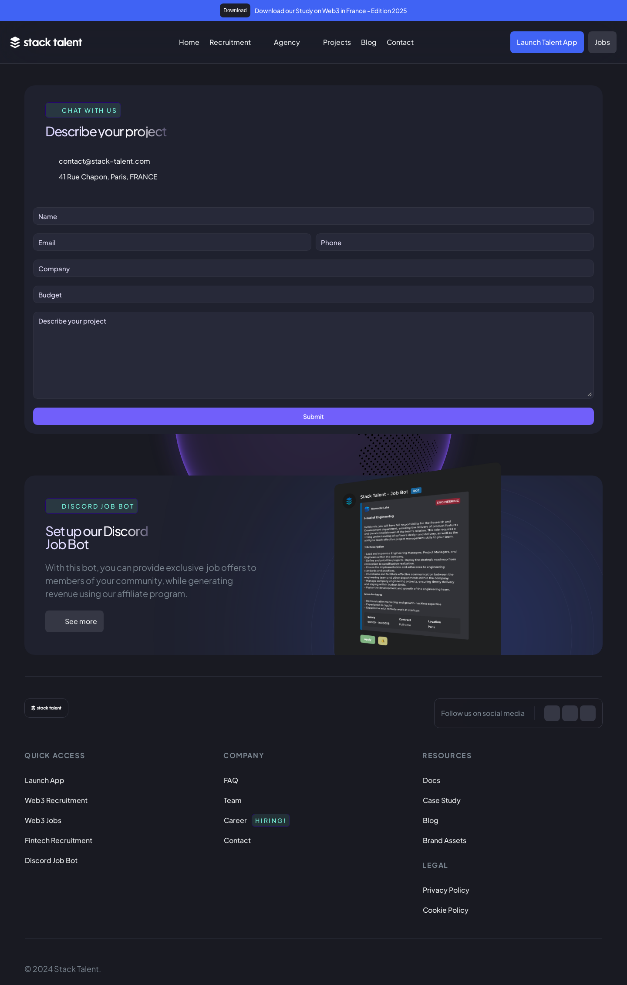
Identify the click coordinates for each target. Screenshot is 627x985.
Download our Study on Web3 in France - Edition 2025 (331, 10)
